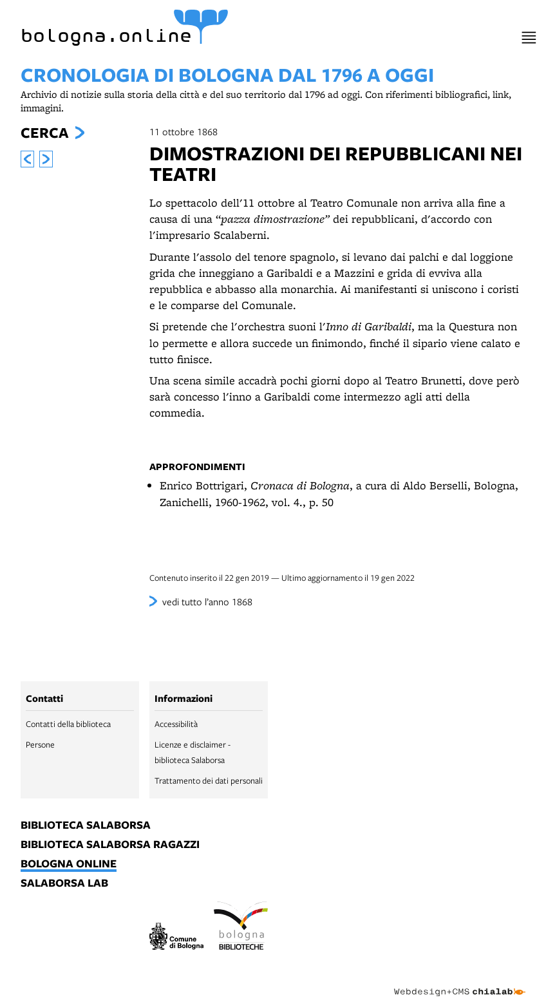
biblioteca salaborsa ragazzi (110, 844)
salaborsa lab (64, 883)
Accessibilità (176, 724)
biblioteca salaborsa (86, 825)
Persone (40, 744)
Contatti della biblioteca (68, 724)
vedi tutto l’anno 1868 (207, 601)
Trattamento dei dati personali (209, 780)
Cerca (44, 132)
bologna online (69, 864)
